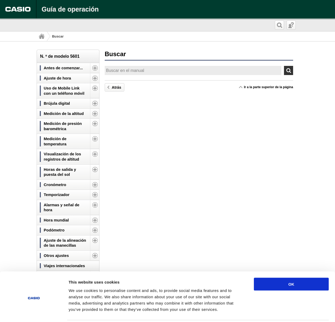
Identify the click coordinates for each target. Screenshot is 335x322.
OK (291, 265)
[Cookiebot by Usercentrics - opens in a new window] (34, 312)
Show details (275, 311)
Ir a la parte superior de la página (268, 87)
